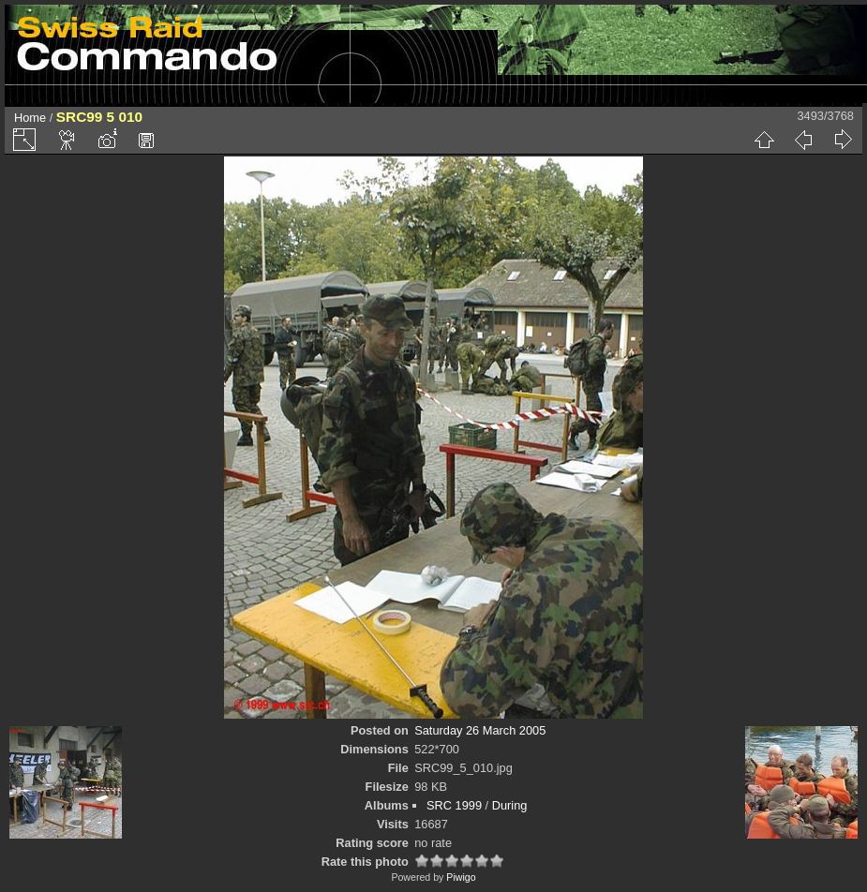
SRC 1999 (454, 805)
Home (30, 118)
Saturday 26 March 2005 (480, 730)
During (510, 805)
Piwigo (460, 877)
